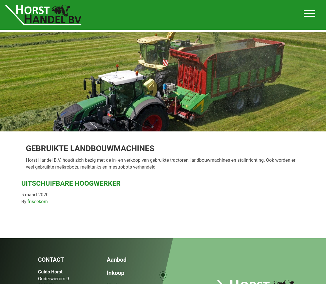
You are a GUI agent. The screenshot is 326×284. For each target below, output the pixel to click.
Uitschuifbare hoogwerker (71, 183)
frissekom (37, 201)
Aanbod (117, 259)
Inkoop (116, 272)
